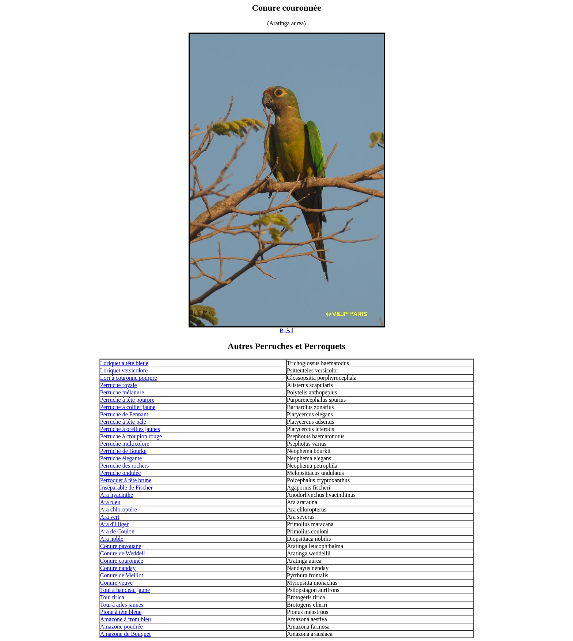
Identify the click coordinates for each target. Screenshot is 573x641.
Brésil (286, 330)
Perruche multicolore (124, 444)
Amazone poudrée (121, 626)
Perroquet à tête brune (126, 480)
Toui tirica (112, 597)
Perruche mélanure (122, 392)
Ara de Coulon (117, 531)
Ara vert (109, 517)
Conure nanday (118, 568)
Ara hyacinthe (116, 495)
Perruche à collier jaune (127, 407)
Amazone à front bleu (125, 619)
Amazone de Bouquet (125, 634)
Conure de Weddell (122, 553)
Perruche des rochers (124, 465)
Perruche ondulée (120, 473)
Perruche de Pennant (124, 414)
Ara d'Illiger (114, 524)
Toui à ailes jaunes (121, 604)
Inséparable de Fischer (126, 487)
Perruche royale (118, 385)
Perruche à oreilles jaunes (130, 429)
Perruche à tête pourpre (127, 400)
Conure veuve (116, 583)
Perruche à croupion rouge (131, 436)
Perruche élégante (121, 458)
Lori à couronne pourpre (128, 378)
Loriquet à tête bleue (124, 363)
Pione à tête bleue (120, 612)
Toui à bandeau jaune (125, 590)
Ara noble (112, 539)
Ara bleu (110, 502)
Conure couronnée (121, 561)
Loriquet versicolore (124, 370)
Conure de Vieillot (121, 575)
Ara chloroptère (118, 509)
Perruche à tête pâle (123, 422)
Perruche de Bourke (123, 451)
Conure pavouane (120, 546)
